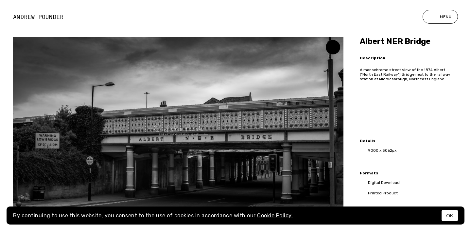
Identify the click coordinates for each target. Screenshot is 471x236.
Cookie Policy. (275, 215)
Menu (440, 17)
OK (449, 215)
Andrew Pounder (38, 17)
